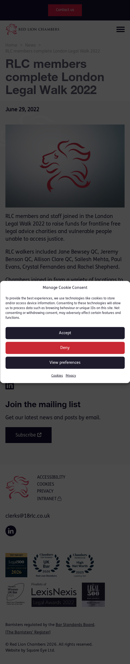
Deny (65, 348)
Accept (65, 333)
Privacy (71, 376)
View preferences (65, 363)
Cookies (57, 376)
